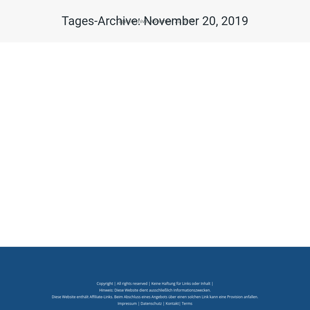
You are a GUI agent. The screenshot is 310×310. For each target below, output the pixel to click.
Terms (187, 303)
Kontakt (172, 303)
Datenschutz (151, 303)
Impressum (127, 303)
